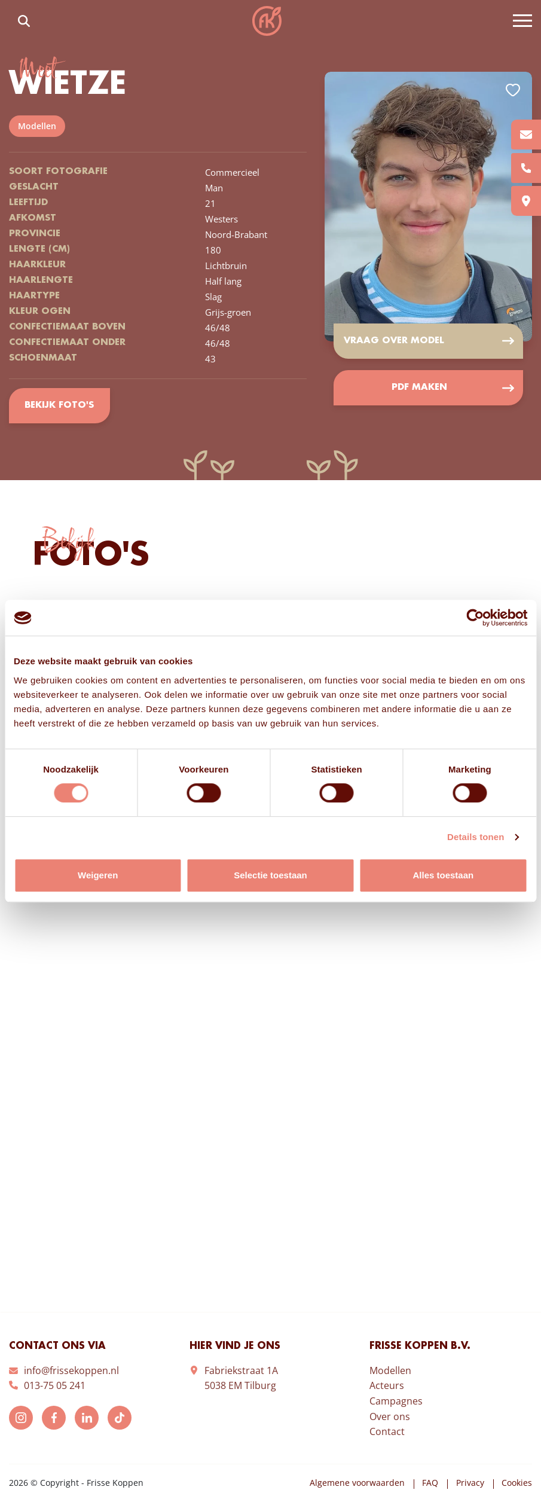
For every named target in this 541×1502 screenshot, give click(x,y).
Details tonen (475, 837)
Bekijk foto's (59, 406)
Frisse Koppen (267, 21)
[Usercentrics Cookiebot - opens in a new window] (475, 618)
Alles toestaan (442, 875)
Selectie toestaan (270, 875)
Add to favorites (513, 89)
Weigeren (98, 875)
